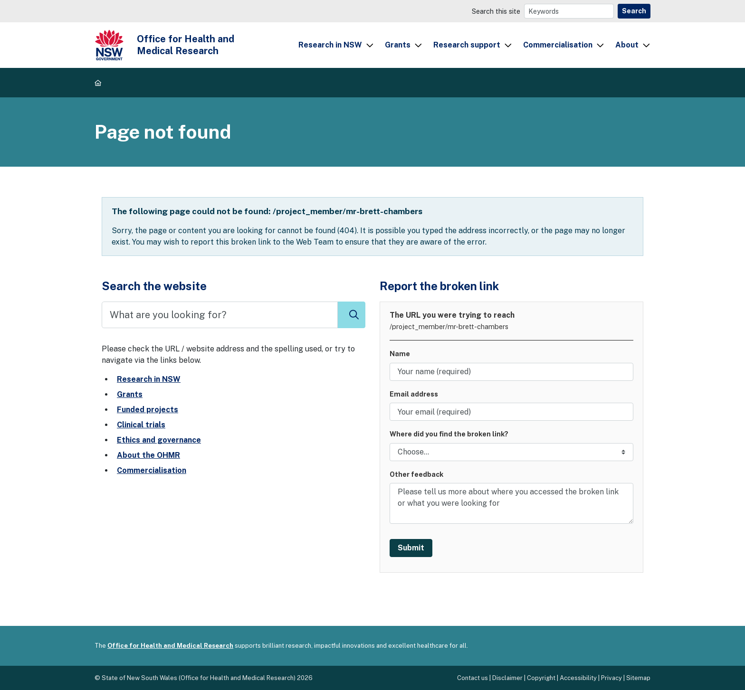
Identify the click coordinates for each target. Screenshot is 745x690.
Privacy (611, 677)
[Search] (569, 11)
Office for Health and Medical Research (170, 645)
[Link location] (511, 452)
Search (634, 11)
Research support (466, 44)
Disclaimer (507, 677)
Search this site (496, 11)
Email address (414, 394)
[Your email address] (511, 412)
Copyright (541, 677)
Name (400, 354)
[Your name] (511, 372)
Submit (411, 547)
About (627, 44)
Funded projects (147, 409)
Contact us (472, 677)
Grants (398, 44)
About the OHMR (148, 455)
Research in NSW (330, 44)
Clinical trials (141, 424)
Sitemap (638, 677)
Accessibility (578, 677)
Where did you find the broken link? (449, 434)
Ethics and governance (159, 439)
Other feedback (416, 474)
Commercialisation (557, 44)
